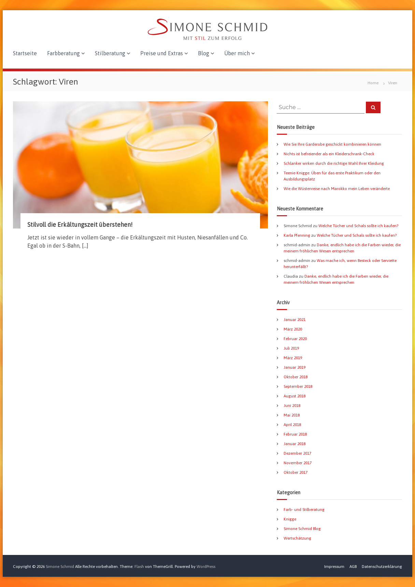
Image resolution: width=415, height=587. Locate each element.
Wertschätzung (297, 538)
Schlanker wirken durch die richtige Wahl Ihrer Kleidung (334, 163)
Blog (203, 53)
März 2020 (293, 329)
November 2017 (298, 462)
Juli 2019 (291, 348)
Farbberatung (63, 53)
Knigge (290, 519)
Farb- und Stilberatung (304, 509)
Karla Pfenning (297, 235)
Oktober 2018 (295, 377)
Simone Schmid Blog (302, 528)
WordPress (206, 566)
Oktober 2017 (295, 472)
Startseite (25, 53)
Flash (139, 566)
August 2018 (294, 396)
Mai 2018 (292, 415)
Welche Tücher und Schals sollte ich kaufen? (358, 225)
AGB (353, 566)
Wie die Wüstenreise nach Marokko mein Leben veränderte (337, 188)
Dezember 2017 (297, 453)
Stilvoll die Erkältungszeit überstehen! (79, 224)
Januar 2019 (294, 367)
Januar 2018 (294, 443)
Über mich (237, 53)
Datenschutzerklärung (382, 566)
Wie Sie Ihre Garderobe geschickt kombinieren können (332, 144)
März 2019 (293, 357)
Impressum (334, 566)
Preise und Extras (161, 53)
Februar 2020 (295, 338)
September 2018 (298, 386)
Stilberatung (110, 53)
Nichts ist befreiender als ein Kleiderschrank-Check (329, 153)
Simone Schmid (60, 566)
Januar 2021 (294, 319)
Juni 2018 (292, 405)
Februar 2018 (295, 434)
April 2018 (292, 424)
